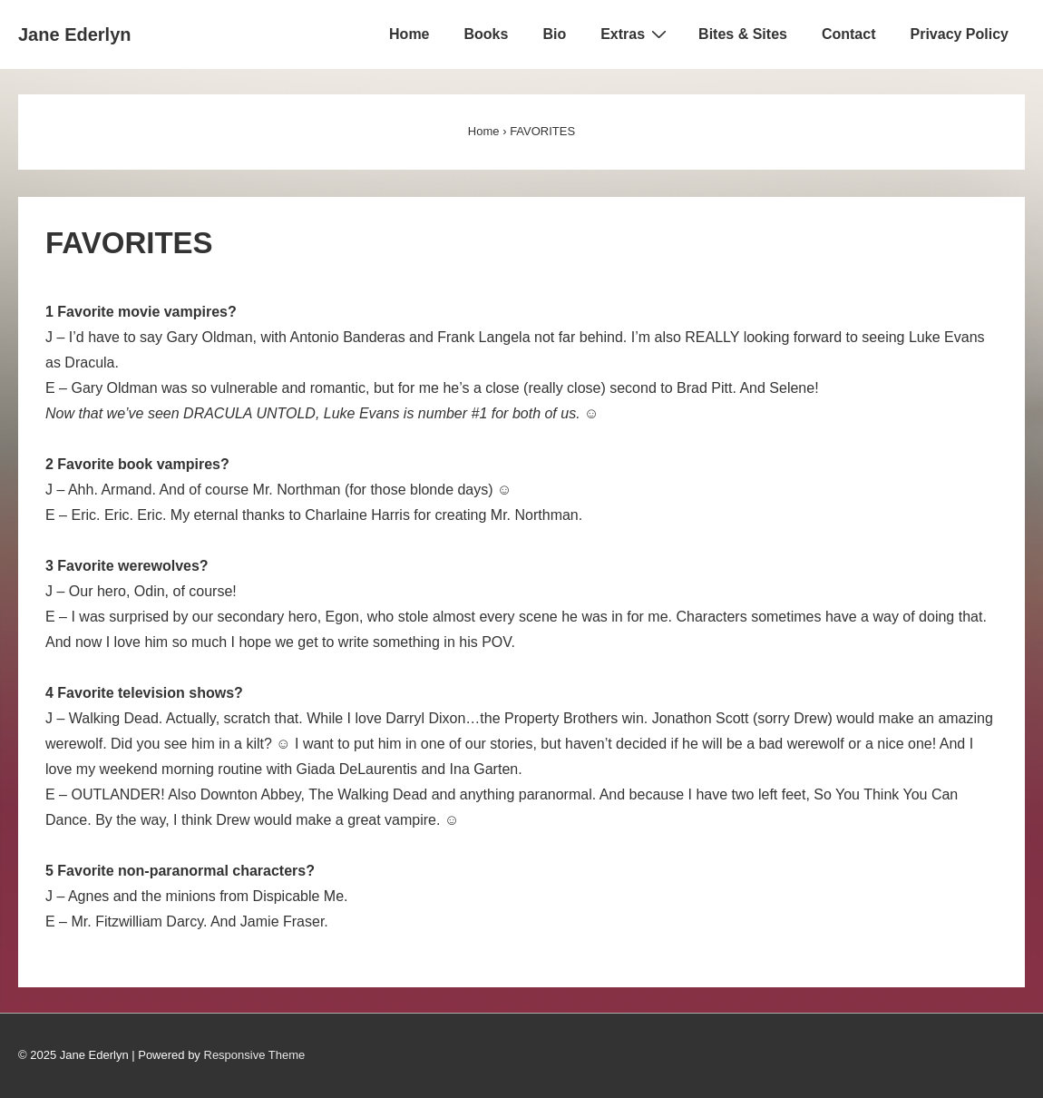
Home (409, 34)
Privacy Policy (959, 34)
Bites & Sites (742, 34)
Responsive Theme (255, 1055)
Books (486, 34)
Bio (554, 34)
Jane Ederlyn (75, 34)
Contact (849, 34)
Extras (635, 33)
